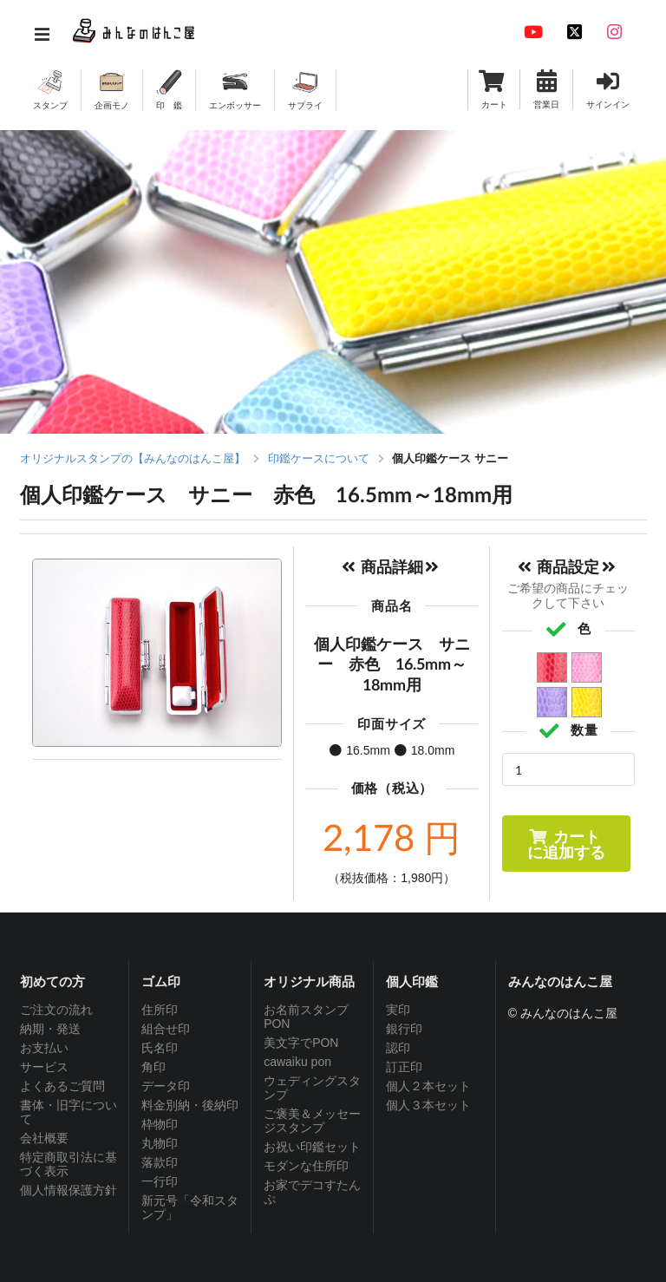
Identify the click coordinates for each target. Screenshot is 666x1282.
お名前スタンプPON (306, 1016)
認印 (398, 1048)
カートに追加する (566, 844)
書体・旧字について (68, 1112)
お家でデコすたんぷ (312, 1192)
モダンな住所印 (306, 1166)
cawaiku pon (297, 1062)
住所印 (159, 1010)
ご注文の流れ (56, 1010)
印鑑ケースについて (318, 458)
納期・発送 (50, 1029)
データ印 (165, 1086)
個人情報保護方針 (68, 1190)
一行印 (159, 1181)
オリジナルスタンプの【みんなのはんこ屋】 (132, 458)
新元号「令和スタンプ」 (189, 1207)
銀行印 (404, 1029)
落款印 (159, 1162)
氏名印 (159, 1048)
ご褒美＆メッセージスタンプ (312, 1121)
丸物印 (159, 1143)
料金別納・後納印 (189, 1105)
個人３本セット (428, 1105)
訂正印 (404, 1067)
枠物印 (159, 1124)
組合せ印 (165, 1029)
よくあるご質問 (62, 1086)
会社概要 (44, 1138)
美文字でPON (301, 1043)
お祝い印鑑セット (312, 1147)
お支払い (44, 1048)
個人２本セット (428, 1086)
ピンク (587, 668)
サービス (44, 1067)
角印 (153, 1067)
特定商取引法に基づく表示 (68, 1164)
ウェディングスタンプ (312, 1088)
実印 (398, 1010)
